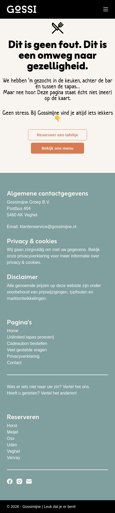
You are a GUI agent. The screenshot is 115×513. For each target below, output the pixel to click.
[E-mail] (29, 481)
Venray (13, 457)
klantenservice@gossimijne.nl (48, 226)
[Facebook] (10, 481)
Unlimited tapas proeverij (30, 337)
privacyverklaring (33, 256)
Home (12, 330)
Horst (12, 425)
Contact (14, 362)
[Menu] (105, 9)
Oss (10, 438)
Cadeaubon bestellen (27, 343)
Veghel (13, 451)
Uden (12, 445)
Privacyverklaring (23, 356)
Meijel (12, 432)
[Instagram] (19, 481)
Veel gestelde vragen (27, 350)
